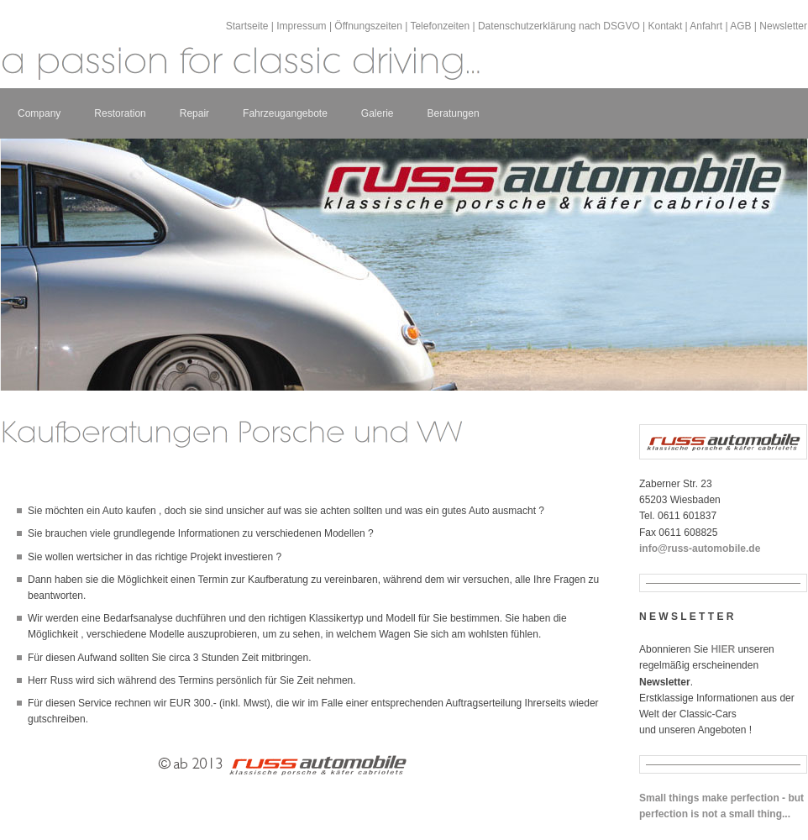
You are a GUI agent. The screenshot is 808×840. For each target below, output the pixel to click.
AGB (740, 26)
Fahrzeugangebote (285, 113)
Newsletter (783, 26)
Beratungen (454, 113)
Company (39, 113)
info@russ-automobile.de (699, 548)
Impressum (301, 26)
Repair (194, 113)
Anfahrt (706, 26)
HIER (723, 649)
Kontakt (665, 26)
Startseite (247, 26)
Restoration (119, 113)
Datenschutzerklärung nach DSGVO (559, 26)
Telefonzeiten (440, 26)
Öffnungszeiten (368, 26)
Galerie (377, 113)
